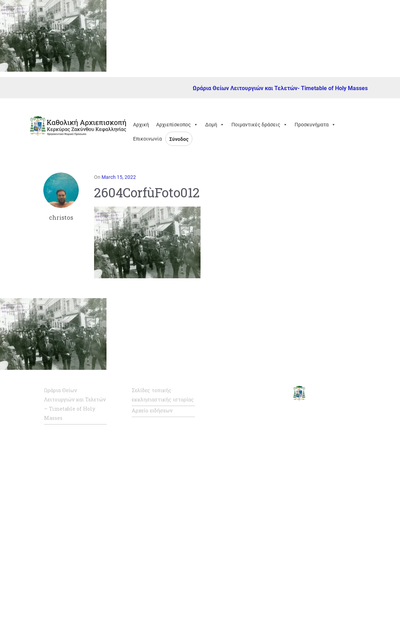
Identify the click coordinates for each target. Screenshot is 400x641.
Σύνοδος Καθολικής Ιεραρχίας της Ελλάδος (248, 441)
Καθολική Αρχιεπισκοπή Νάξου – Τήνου (250, 489)
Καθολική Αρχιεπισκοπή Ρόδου (250, 513)
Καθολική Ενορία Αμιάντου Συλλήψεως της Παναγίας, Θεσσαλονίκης (247, 595)
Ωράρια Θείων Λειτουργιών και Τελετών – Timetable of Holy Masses (75, 404)
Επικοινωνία (147, 139)
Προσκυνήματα (315, 124)
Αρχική (141, 124)
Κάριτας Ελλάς (238, 623)
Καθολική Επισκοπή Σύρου (244, 537)
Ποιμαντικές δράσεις (259, 124)
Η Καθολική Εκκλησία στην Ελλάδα (247, 465)
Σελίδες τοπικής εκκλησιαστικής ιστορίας (163, 395)
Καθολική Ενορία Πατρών (241, 561)
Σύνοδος (178, 139)
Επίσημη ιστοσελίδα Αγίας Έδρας (244, 416)
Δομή (214, 124)
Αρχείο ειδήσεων (152, 410)
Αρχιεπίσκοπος (177, 124)
